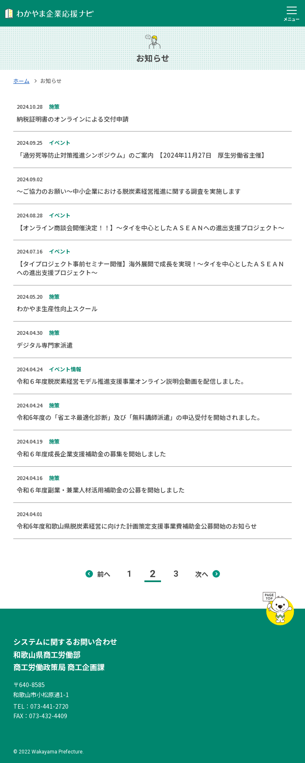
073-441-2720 (49, 706)
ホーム (21, 81)
